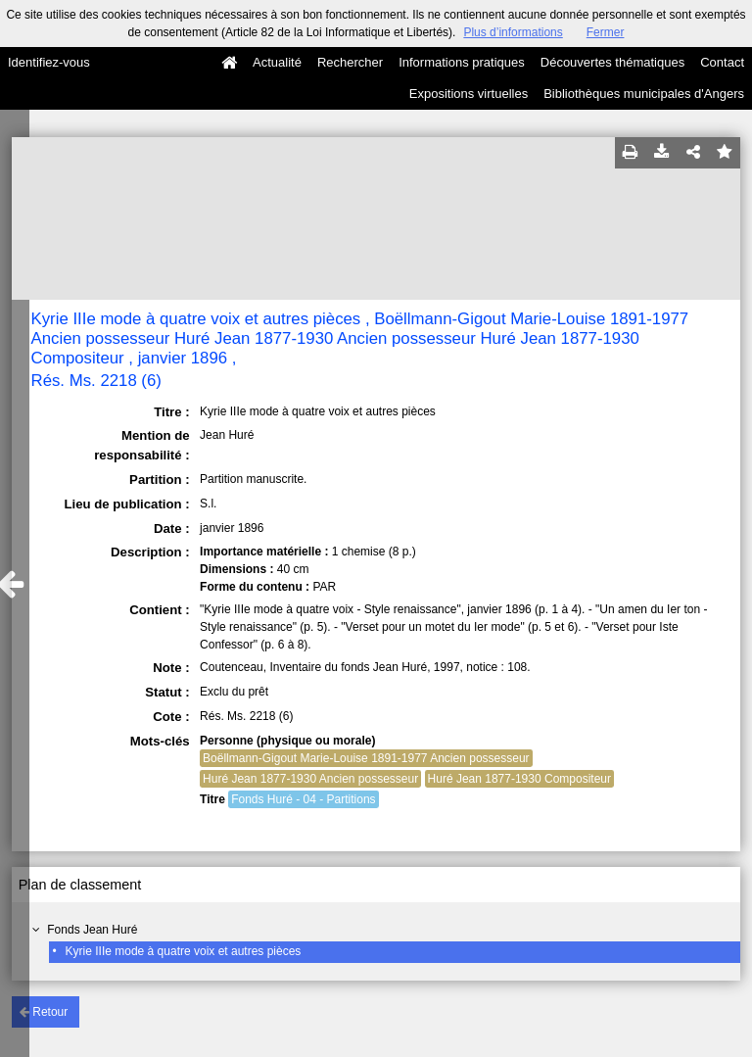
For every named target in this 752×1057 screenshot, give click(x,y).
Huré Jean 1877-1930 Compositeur (519, 779)
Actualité (277, 62)
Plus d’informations (512, 32)
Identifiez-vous (49, 62)
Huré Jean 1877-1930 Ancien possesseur (310, 779)
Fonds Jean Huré (92, 930)
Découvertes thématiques (612, 62)
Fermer (606, 32)
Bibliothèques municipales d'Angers (643, 93)
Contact (722, 62)
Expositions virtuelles (468, 93)
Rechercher (350, 62)
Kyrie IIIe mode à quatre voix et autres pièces (184, 951)
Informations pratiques (462, 62)
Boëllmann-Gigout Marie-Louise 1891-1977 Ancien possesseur (366, 758)
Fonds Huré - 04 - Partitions (303, 799)
